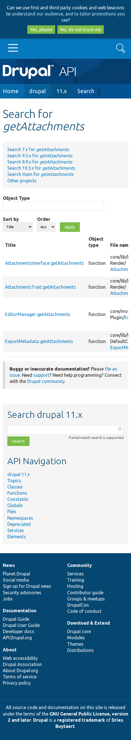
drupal (37, 91)
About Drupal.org (20, 670)
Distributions (80, 650)
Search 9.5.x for (39, 155)
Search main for (40, 174)
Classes (15, 486)
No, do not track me (80, 29)
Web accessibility (20, 658)
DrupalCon (78, 604)
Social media (16, 579)
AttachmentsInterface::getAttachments (44, 263)
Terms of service (20, 676)
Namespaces (20, 518)
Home (11, 91)
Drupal (40, 720)
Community (79, 565)
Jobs (8, 598)
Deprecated (19, 524)
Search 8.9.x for (39, 161)
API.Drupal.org (17, 637)
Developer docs (18, 631)
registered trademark (81, 720)
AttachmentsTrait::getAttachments (40, 287)
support (41, 375)
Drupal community (46, 381)
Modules (76, 637)
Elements (16, 536)
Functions (17, 492)
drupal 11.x (18, 474)
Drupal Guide (16, 619)
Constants (17, 499)
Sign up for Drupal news (27, 586)
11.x (61, 91)
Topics (14, 480)
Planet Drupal (16, 573)
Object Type (16, 198)
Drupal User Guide (21, 625)
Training (75, 579)
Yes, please (41, 29)
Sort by (11, 219)
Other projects (22, 180)
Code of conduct (84, 611)
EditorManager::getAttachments (37, 314)
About (10, 649)
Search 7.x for (38, 149)
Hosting (75, 586)
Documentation (19, 610)
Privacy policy (17, 682)
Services (15, 530)
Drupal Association (22, 664)
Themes (75, 644)
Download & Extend (88, 622)
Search (85, 91)
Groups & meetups (86, 598)
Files (11, 511)
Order (43, 219)
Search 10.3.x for (41, 168)
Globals (15, 505)
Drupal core (79, 631)
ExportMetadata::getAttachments (39, 341)
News (9, 565)
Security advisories (22, 592)
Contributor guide (85, 592)
